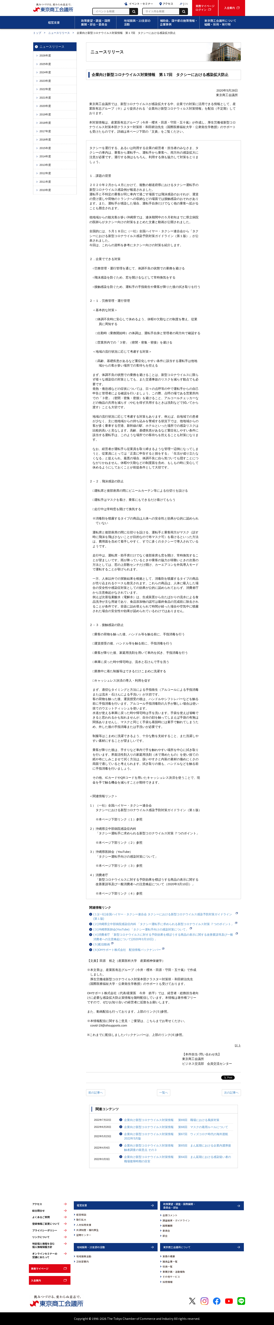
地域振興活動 (83, 1256)
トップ (37, 32)
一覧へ (163, 1092)
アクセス (37, 1204)
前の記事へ (95, 1092)
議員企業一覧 (170, 1261)
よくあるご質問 (41, 1217)
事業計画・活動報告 (174, 1271)
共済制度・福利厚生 (87, 1230)
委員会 (166, 1230)
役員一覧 (168, 1266)
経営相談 (81, 1214)
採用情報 (168, 1281)
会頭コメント (170, 1215)
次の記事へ (231, 1092)
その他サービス (171, 1276)
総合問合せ (38, 1210)
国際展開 (168, 1225)
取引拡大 (81, 1219)
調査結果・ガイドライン (176, 1220)
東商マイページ (39, 1268)
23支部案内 (82, 1261)
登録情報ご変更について (46, 1223)
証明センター (83, 1235)
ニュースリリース (59, 32)
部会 (165, 1235)
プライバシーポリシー (44, 1230)
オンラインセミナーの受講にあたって (44, 1255)
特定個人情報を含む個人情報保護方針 (43, 1245)
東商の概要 (169, 1256)
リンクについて (41, 1237)
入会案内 (36, 1280)
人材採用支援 (83, 1224)
